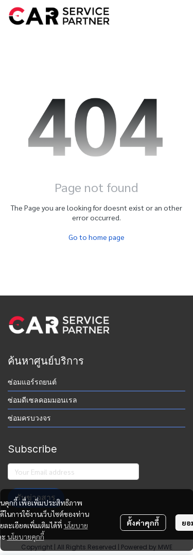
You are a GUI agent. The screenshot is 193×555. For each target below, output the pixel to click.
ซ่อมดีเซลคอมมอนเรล (42, 400)
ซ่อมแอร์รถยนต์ (32, 382)
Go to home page (96, 236)
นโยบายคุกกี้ (25, 536)
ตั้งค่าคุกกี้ (143, 522)
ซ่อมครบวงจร (29, 418)
